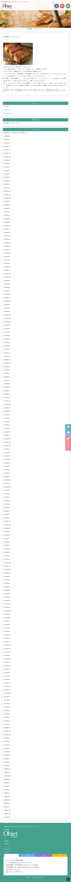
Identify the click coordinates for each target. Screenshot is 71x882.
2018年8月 (7, 452)
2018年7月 (7, 456)
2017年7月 (7, 497)
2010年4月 (7, 755)
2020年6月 (7, 377)
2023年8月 (7, 246)
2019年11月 (7, 401)
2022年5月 (7, 298)
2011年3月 (7, 717)
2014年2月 (7, 597)
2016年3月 (7, 511)
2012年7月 (7, 662)
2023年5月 (7, 256)
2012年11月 (7, 648)
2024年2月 (7, 225)
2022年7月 (7, 291)
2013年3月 (7, 635)
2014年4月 (7, 590)
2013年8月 (7, 617)
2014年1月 (7, 600)
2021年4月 (7, 342)
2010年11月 (7, 731)
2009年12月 (7, 769)
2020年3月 (7, 387)
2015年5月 (7, 545)
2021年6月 (7, 335)
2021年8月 (7, 328)
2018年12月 (7, 439)
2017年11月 (7, 483)
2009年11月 (7, 772)
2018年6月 (7, 459)
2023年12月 (7, 232)
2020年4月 (7, 383)
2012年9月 (7, 655)
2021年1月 (7, 353)
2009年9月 (7, 779)
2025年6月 (7, 170)
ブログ (7, 852)
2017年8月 (7, 494)
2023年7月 (7, 249)
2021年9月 (7, 325)
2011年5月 (7, 710)
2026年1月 (7, 146)
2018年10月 (7, 445)
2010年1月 (7, 765)
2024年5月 (7, 215)
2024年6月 (7, 212)
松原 (43, 855)
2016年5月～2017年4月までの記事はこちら (16, 132)
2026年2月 (7, 143)
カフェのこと (8, 113)
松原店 (68, 429)
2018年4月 (7, 466)
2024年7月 (7, 208)
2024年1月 (7, 229)
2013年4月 (7, 631)
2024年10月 (7, 198)
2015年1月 (7, 559)
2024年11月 (7, 194)
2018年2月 (7, 473)
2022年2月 (7, 308)
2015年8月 (7, 535)
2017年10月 (7, 487)
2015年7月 (7, 538)
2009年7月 (7, 786)
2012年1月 (7, 683)
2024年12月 (7, 191)
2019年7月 (7, 414)
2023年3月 (7, 263)
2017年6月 (7, 500)
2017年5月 (7, 504)
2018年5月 (7, 463)
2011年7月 (7, 703)
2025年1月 (7, 187)
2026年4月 (7, 136)
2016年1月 (7, 518)
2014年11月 (7, 566)
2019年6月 (7, 418)
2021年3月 (7, 346)
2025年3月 (7, 181)
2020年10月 (7, 363)
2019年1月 (7, 435)
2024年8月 (7, 205)
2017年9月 (7, 490)
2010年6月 (7, 748)
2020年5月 (7, 380)
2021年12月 (7, 315)
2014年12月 (7, 562)
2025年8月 (7, 163)
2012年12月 (7, 645)
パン (6, 846)
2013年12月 (7, 604)
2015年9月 (7, 531)
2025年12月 (7, 150)
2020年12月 (7, 356)
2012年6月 (7, 666)
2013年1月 (7, 641)
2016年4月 (7, 507)
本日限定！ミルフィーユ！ (12, 123)
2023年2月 (7, 267)
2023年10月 (7, 239)
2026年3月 (7, 139)
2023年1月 (7, 270)
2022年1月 (7, 311)
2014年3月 (7, 593)
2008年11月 (7, 813)
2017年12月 (7, 480)
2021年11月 (7, 318)
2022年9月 (7, 284)
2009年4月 (7, 796)
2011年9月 (7, 696)
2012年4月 (7, 672)
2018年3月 (7, 470)
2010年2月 (7, 762)
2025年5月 (7, 174)
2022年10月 (7, 280)
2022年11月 (7, 277)
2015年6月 (7, 542)
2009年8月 (7, 782)
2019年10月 (7, 404)
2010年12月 (7, 727)
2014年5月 (7, 586)
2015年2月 (7, 556)
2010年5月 (7, 752)
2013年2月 (7, 638)
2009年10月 (7, 776)
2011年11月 (7, 690)
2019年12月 (7, 397)
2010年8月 (7, 741)
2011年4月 (7, 714)
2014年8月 (7, 576)
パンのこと (7, 110)
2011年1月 (7, 724)
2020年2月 (7, 390)
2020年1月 (7, 394)
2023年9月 (7, 243)
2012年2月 (7, 679)
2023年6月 (7, 253)
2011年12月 (7, 686)
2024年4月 (7, 218)
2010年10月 (7, 734)
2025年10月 (7, 157)
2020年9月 (7, 366)
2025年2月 (7, 184)
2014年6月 (7, 583)
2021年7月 (7, 332)
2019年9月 (7, 408)
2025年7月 (7, 167)
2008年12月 (7, 810)
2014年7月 (7, 580)
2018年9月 (7, 449)
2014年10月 (7, 569)
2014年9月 (7, 573)
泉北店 (68, 434)
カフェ (27, 855)
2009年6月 (7, 789)
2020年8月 (7, 370)
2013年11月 (7, 607)
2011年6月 (7, 707)
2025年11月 (7, 153)
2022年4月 (7, 301)
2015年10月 (7, 528)
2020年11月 (7, 359)
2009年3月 (7, 800)
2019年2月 (7, 432)
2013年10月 (7, 611)
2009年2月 (7, 803)
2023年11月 (7, 236)
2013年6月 (7, 624)
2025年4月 (7, 177)
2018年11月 (7, 442)
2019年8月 (7, 411)
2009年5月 (7, 793)
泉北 (59, 855)
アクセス (7, 849)
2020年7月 (7, 373)
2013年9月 (7, 614)
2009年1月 (7, 807)
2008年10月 (7, 817)
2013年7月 (7, 621)
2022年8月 (7, 287)
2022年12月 (7, 273)
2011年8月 (7, 700)
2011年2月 (7, 721)
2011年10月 (7, 693)
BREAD (68, 443)
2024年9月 (7, 201)
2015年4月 (7, 549)
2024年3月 (7, 222)
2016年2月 (7, 514)
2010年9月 (7, 738)
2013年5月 (7, 628)
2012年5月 (7, 669)
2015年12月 (7, 521)
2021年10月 (7, 322)
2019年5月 (7, 421)
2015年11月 (7, 525)
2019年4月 (7, 425)
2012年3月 (7, 676)
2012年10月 (7, 652)
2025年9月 (7, 160)
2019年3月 (7, 428)
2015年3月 (7, 552)
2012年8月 (7, 659)
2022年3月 (7, 304)
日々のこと (7, 106)
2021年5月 (7, 339)
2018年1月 (7, 476)
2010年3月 (7, 758)
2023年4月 (7, 260)
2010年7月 (7, 745)
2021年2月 (7, 349)
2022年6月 (7, 294)
